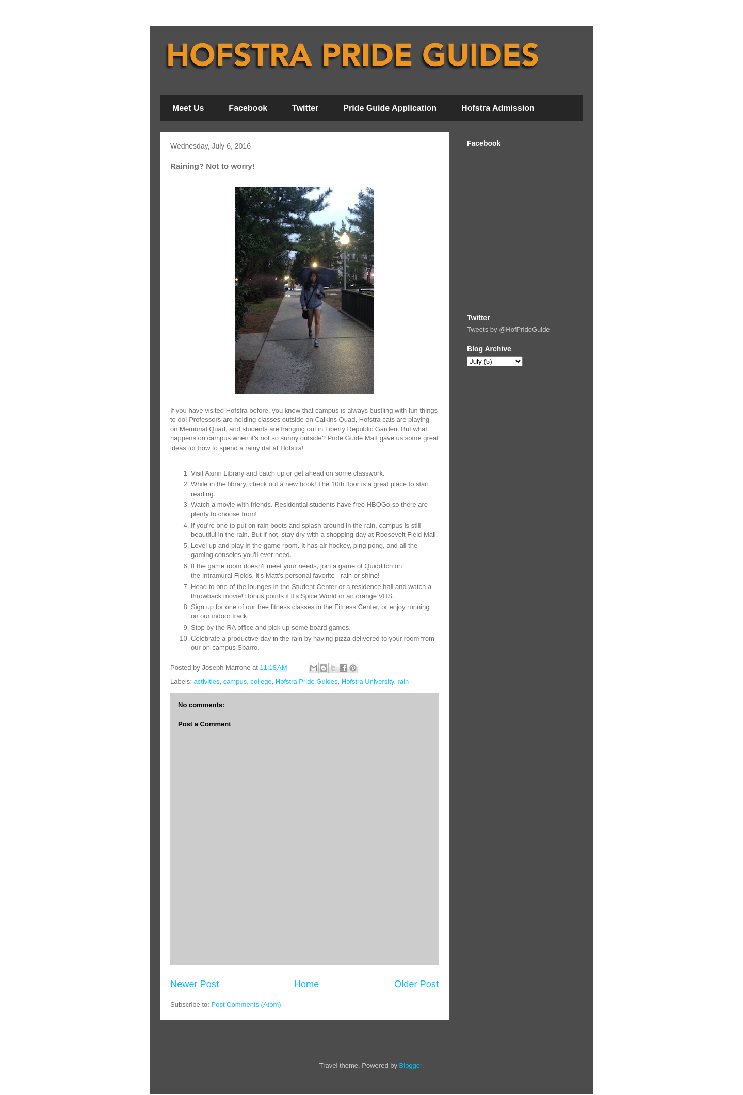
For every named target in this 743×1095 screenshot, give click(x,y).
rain (403, 681)
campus (235, 681)
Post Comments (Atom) (246, 1004)
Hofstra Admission (498, 108)
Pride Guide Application (390, 108)
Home (306, 984)
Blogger (410, 1065)
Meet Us (188, 108)
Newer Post (194, 984)
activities (207, 681)
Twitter (305, 108)
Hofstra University (368, 681)
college (260, 681)
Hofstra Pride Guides (307, 681)
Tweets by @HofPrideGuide (508, 329)
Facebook (248, 108)
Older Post (416, 984)
